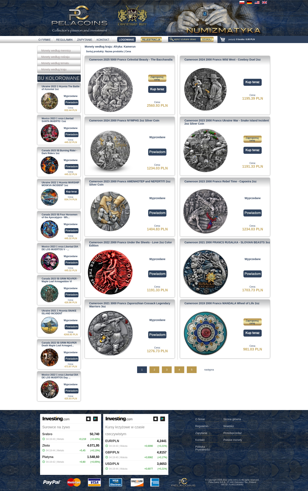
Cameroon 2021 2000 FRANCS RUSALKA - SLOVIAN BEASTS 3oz (227, 242)
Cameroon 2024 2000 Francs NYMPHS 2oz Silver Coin (124, 120)
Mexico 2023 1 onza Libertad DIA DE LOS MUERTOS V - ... (60, 248)
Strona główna (232, 419)
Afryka (118, 46)
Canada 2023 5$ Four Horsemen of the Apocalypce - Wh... (59, 216)
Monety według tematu (55, 63)
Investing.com (68, 476)
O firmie (200, 419)
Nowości (228, 426)
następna (209, 369)
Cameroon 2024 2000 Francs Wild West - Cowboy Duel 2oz (222, 59)
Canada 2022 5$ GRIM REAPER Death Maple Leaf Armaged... (59, 344)
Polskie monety (232, 440)
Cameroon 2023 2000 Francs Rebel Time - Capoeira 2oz (220, 181)
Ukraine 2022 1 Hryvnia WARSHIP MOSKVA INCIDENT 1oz (60, 184)
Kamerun (130, 46)
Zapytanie (201, 433)
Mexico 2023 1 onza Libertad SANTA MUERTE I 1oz (57, 120)
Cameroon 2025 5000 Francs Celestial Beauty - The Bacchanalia (130, 59)
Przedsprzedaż (232, 433)
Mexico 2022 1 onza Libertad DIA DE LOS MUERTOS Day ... (60, 376)
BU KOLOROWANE (59, 78)
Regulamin (201, 426)
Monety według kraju (53, 69)
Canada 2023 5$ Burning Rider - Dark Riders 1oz (59, 152)
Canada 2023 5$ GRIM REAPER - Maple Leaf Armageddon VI (60, 280)
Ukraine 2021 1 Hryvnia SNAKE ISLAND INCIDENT (59, 312)
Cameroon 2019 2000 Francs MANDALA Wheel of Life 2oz (221, 303)
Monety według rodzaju (55, 56)
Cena (128, 51)
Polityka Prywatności (202, 448)
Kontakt (199, 440)
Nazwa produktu (114, 51)
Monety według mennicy (56, 50)
